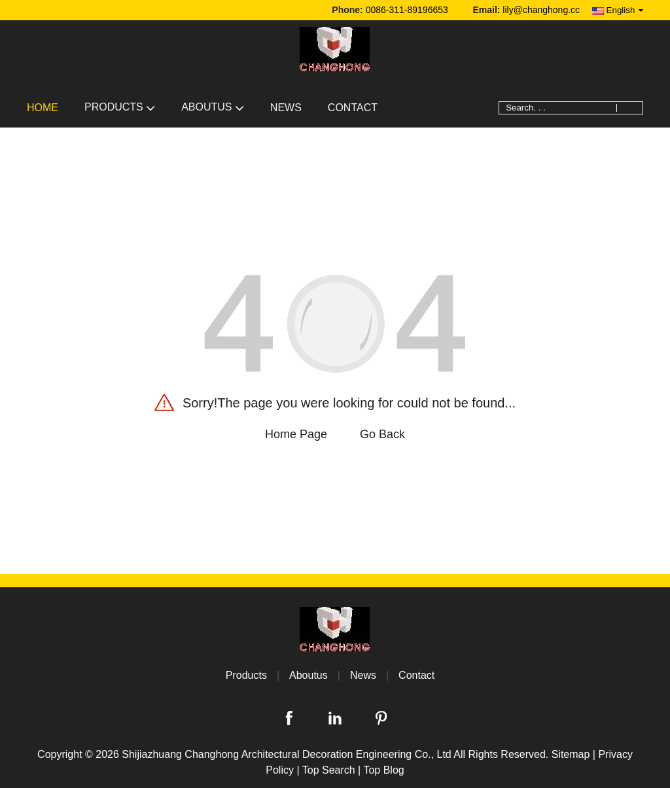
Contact (353, 107)
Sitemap (571, 754)
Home (42, 107)
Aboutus (212, 106)
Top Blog (383, 770)
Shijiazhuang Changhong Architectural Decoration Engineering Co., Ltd (286, 754)
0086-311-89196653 (407, 10)
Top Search (328, 770)
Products (119, 106)
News (286, 107)
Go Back (382, 434)
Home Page (296, 434)
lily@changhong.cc (541, 10)
